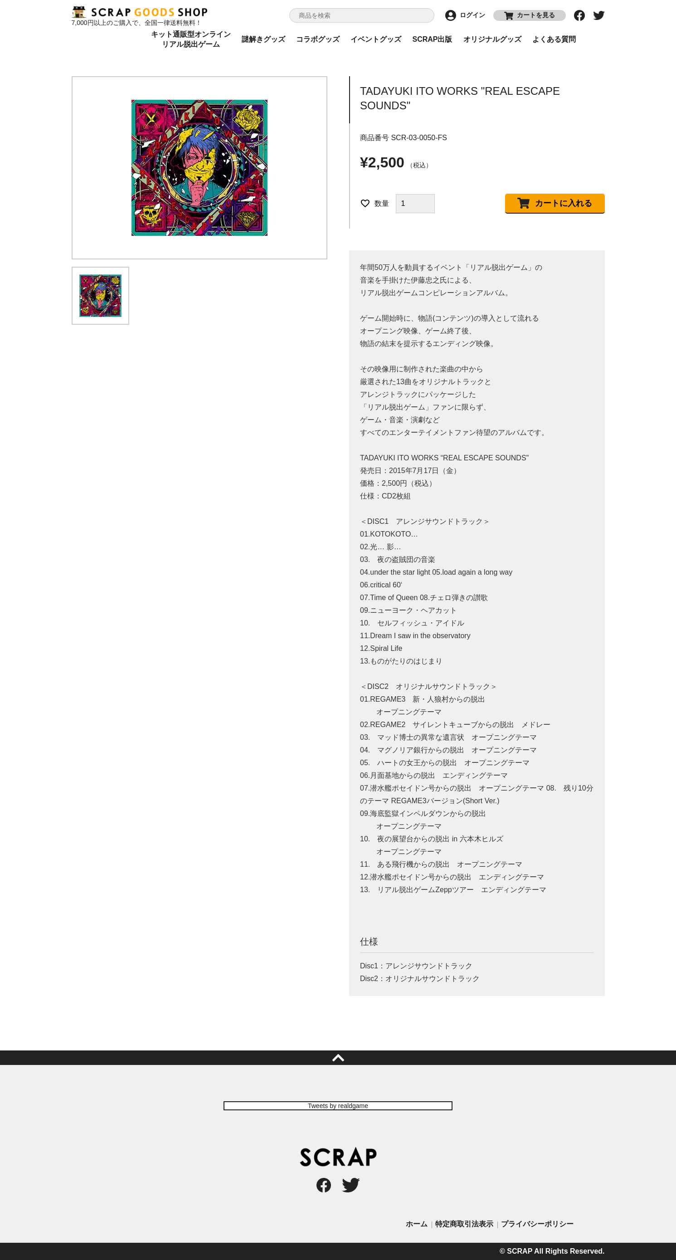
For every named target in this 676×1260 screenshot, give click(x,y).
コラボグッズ (318, 39)
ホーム (417, 1224)
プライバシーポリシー (537, 1224)
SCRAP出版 (432, 39)
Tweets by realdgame (338, 1105)
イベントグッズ (375, 39)
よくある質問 (554, 39)
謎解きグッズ (263, 39)
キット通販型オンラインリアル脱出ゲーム (191, 39)
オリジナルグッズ (492, 39)
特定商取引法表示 (464, 1224)
